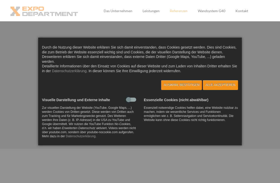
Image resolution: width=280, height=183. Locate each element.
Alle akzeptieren (220, 85)
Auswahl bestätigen (182, 85)
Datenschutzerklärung (69, 71)
